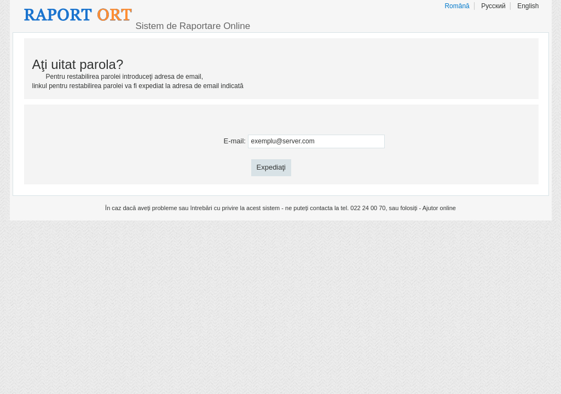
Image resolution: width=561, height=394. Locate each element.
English (528, 6)
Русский (493, 6)
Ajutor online (439, 208)
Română (456, 6)
